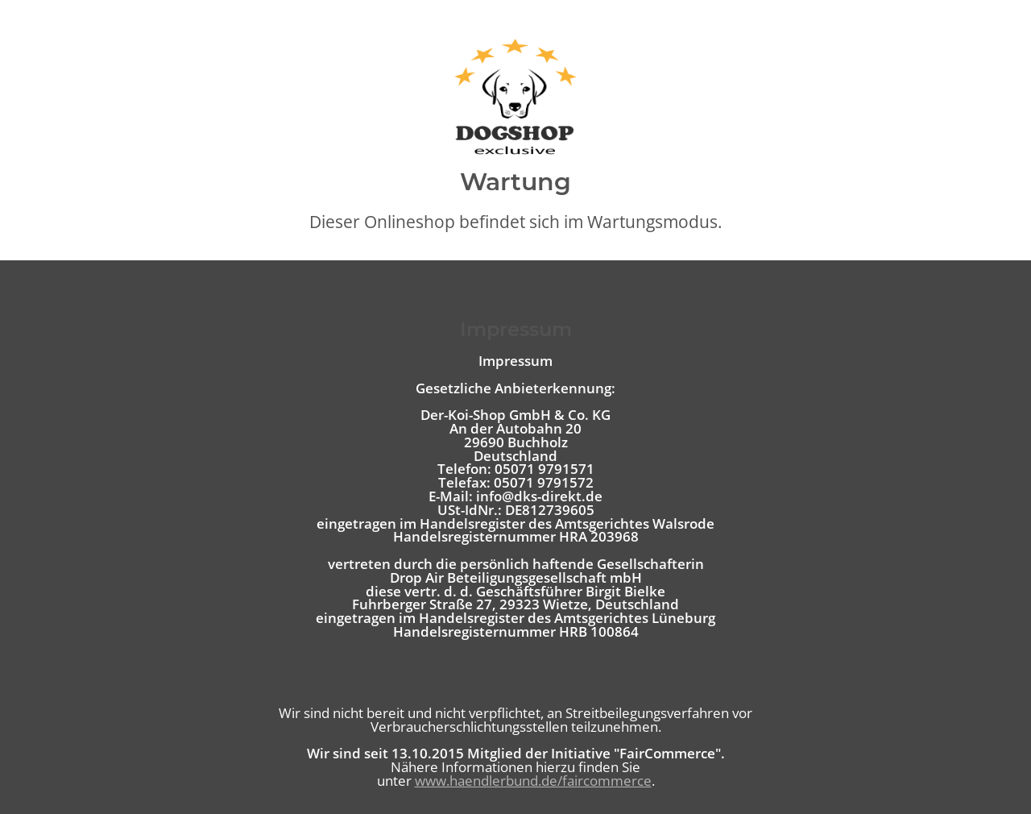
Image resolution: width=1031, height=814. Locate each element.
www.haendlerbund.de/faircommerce (533, 780)
